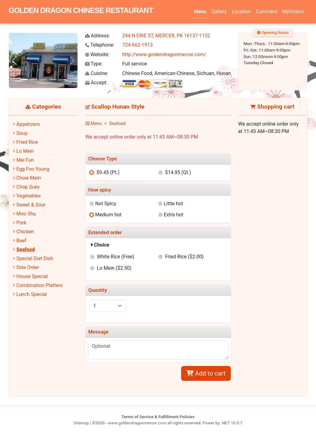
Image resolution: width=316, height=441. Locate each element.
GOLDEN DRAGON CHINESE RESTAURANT (81, 10)
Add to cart (205, 373)
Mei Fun (25, 160)
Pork (21, 223)
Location (241, 12)
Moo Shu (26, 214)
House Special (32, 276)
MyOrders (293, 12)
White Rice (115, 257)
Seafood (25, 249)
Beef (21, 240)
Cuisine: (96, 73)
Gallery (219, 12)
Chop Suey (28, 187)
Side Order (27, 267)
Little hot (173, 203)
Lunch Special (31, 294)
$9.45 (107, 172)
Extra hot (173, 215)
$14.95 (178, 172)
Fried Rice (27, 142)
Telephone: (99, 45)
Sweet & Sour (30, 205)
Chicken (25, 232)
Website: (97, 54)
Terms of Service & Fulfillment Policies (158, 416)
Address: (97, 36)
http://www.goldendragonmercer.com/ (164, 54)
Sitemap (81, 422)
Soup (21, 133)
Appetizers (28, 124)
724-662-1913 (137, 45)
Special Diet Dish (34, 258)
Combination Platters (39, 285)
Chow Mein (28, 178)
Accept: (96, 82)
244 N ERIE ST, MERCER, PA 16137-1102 (166, 36)
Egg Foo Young (32, 169)
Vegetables (28, 196)
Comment (266, 12)
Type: (93, 64)
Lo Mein (25, 151)
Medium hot (108, 215)
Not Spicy (105, 203)
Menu (200, 12)
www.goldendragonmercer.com (137, 422)
